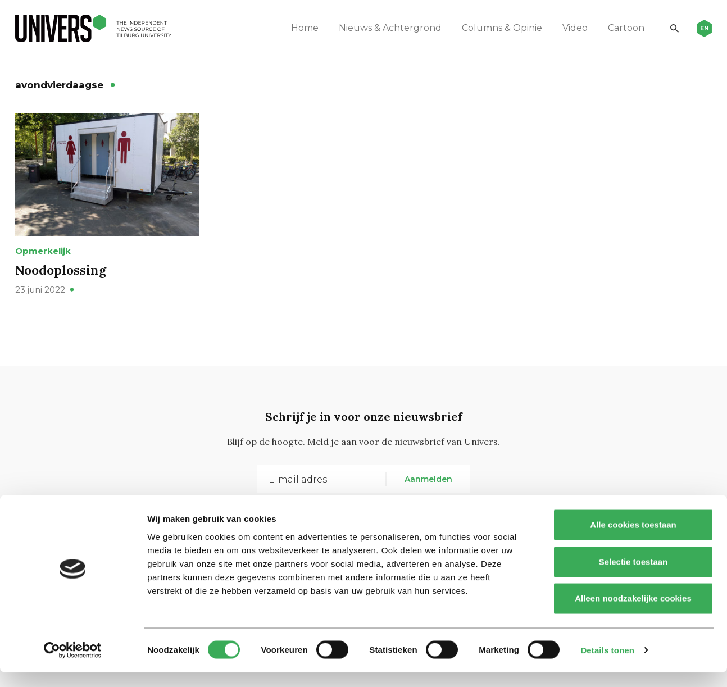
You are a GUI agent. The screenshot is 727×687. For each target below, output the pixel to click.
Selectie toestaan (633, 576)
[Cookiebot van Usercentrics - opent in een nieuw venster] (73, 665)
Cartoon (617, 27)
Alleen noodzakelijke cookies (633, 613)
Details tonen (607, 665)
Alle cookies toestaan (633, 539)
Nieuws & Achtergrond (381, 27)
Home (296, 27)
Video (566, 27)
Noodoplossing (63, 292)
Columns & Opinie (493, 27)
